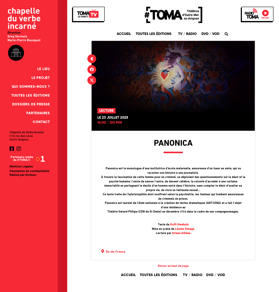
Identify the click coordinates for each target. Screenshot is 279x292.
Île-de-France (115, 251)
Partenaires (38, 113)
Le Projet (40, 78)
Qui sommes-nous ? (31, 87)
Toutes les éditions (30, 95)
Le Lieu (43, 69)
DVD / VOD (210, 34)
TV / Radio (187, 34)
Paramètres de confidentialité (29, 171)
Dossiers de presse (31, 104)
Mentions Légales (21, 166)
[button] (226, 34)
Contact (41, 122)
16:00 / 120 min (109, 122)
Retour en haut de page (173, 266)
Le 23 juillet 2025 (112, 117)
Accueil (124, 34)
